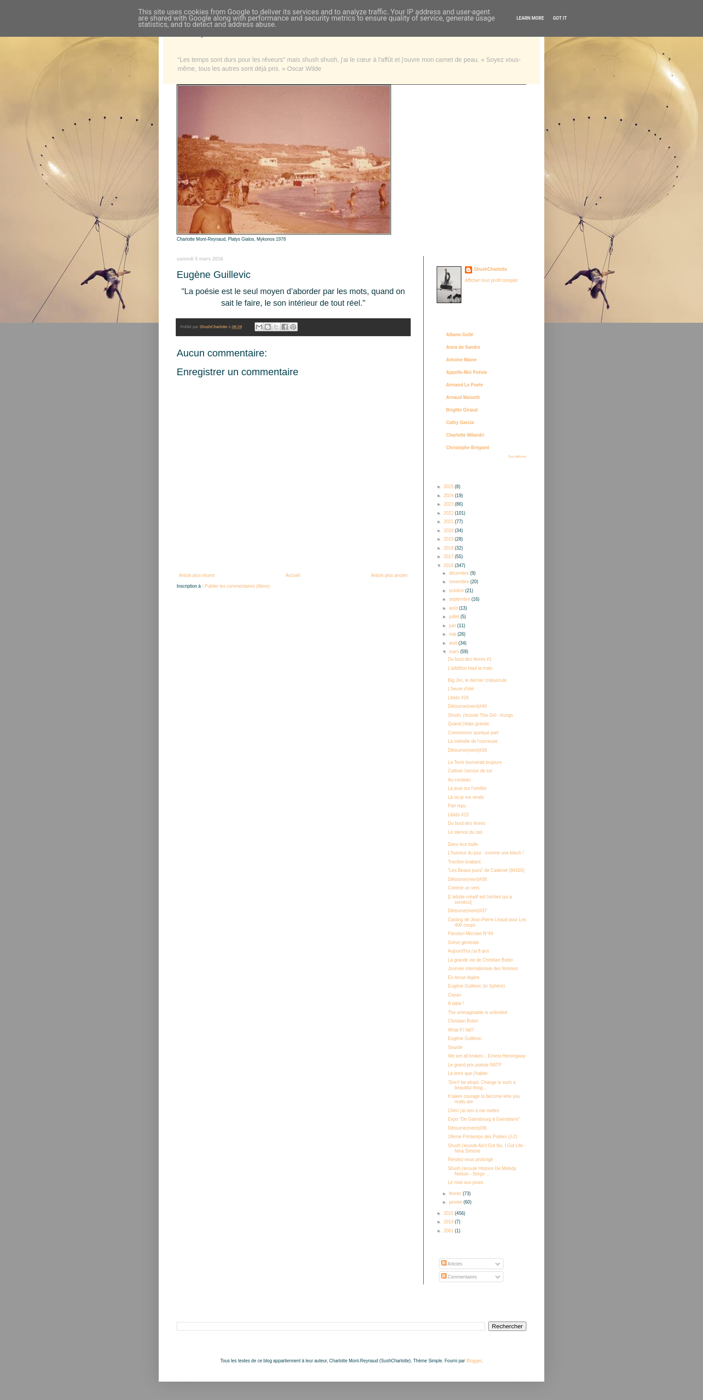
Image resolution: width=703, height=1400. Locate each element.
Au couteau (459, 779)
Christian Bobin (463, 1021)
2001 (449, 1230)
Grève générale (463, 942)
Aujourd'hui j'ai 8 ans (468, 951)
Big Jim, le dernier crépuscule (477, 680)
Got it (560, 18)
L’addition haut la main (470, 668)
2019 (449, 539)
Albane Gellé (459, 334)
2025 (449, 486)
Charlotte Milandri (465, 435)
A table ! (456, 1003)
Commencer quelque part (473, 732)
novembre (459, 581)
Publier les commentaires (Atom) (236, 586)
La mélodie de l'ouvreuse (473, 741)
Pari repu (457, 805)
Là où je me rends (466, 797)
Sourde (455, 1047)
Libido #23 (458, 814)
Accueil (293, 575)
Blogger (474, 1360)
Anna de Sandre (463, 347)
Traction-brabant (464, 861)
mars (454, 651)
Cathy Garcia (460, 422)
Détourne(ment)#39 (467, 750)
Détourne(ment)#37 (467, 910)
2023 (449, 504)
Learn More (530, 18)
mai (453, 634)
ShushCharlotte (490, 269)
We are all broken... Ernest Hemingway (486, 1055)
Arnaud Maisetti (463, 397)
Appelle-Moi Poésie (466, 372)
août (454, 608)
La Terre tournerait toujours (475, 762)
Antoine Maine (461, 359)
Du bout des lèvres (466, 823)
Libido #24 (458, 697)
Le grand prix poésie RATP (474, 1064)
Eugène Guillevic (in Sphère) (476, 986)
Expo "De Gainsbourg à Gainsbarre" (484, 1119)
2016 (449, 565)
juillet (454, 616)
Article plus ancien (389, 575)
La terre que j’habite (467, 1073)
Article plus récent (196, 575)
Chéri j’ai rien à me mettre (473, 1110)
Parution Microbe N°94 (470, 933)
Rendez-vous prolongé (470, 1159)
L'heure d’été (461, 688)
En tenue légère (464, 977)
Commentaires (459, 1276)
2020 (449, 530)
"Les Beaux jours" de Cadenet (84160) (486, 870)
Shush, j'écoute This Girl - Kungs (480, 715)
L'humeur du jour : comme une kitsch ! (486, 852)
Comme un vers (464, 887)
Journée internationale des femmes (483, 968)
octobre (457, 590)
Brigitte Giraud (461, 409)
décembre (459, 573)
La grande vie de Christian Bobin (480, 960)
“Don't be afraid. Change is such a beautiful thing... (482, 1085)
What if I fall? (461, 1029)
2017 (449, 556)
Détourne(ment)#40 (467, 706)
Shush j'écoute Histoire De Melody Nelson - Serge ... (482, 1171)
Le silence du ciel (465, 832)
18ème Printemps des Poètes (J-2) (482, 1136)
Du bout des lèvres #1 (469, 659)
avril (453, 643)
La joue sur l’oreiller (467, 788)
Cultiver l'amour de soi (470, 770)
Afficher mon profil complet (491, 280)
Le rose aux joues (465, 1182)
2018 (449, 548)
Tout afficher (517, 457)
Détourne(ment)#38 (467, 879)
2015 (449, 1213)
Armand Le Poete (464, 384)
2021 (449, 521)
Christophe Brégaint (467, 447)
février (456, 1193)
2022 (449, 513)
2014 (449, 1221)
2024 (449, 495)
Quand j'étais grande (468, 723)
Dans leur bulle (463, 844)
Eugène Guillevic (465, 1038)
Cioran (454, 995)
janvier (456, 1202)
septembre (460, 599)
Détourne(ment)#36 (467, 1128)
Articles (451, 1263)
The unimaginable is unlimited (477, 1012)
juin (453, 625)
